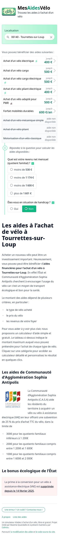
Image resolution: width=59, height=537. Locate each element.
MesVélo (33, 8)
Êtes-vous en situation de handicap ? (29, 202)
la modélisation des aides (22, 532)
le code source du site (45, 532)
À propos (6, 517)
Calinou (5, 527)
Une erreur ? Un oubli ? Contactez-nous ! (23, 509)
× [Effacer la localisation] (51, 37)
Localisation (12, 30)
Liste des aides (20, 517)
